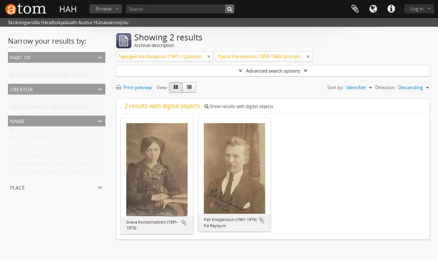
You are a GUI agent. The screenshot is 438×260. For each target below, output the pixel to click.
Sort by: (335, 87)
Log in (417, 8)
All (11, 67)
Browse (103, 8)
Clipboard (355, 9)
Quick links (391, 9)
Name (17, 120)
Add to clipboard (184, 222)
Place (17, 187)
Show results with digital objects (239, 106)
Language (373, 9)
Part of (20, 57)
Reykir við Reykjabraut (33, 139)
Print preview (134, 87)
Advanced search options (273, 71)
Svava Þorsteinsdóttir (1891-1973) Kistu (51, 165)
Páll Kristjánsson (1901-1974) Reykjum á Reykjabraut (65, 174)
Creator (21, 89)
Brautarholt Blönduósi (33, 148)
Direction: (385, 87)
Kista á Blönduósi (27, 156)
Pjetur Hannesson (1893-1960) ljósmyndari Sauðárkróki (68, 107)
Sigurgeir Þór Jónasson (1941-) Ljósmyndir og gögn (63, 76)
